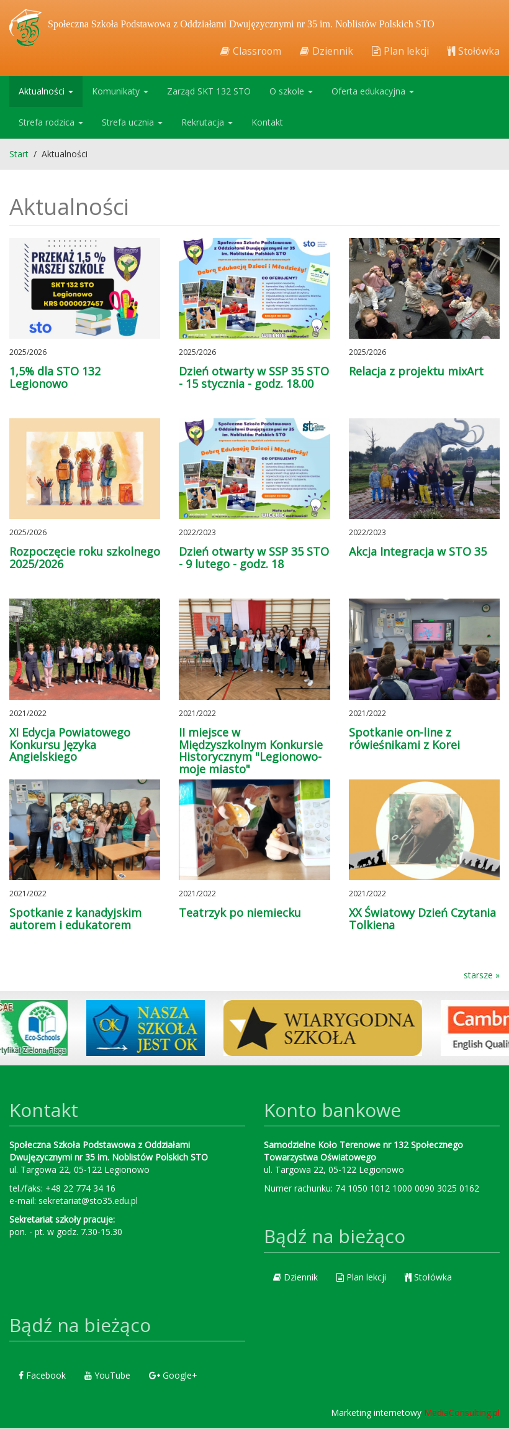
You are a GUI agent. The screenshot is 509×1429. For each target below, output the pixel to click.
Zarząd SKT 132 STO (209, 92)
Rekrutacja (207, 123)
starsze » (482, 975)
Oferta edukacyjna (372, 92)
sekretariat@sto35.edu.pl (88, 1201)
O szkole (291, 92)
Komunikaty (120, 92)
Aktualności (46, 92)
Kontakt (267, 123)
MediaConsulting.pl (462, 1413)
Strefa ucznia (132, 123)
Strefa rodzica (51, 123)
